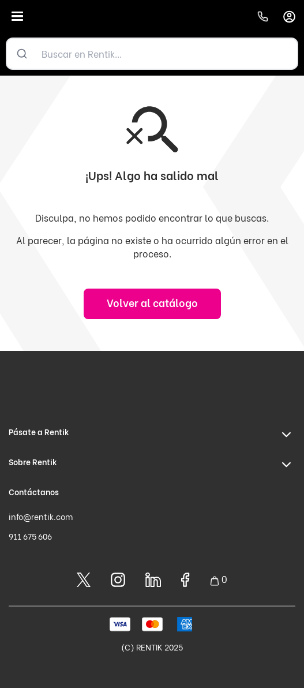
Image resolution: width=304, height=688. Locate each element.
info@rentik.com (41, 516)
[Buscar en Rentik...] (167, 54)
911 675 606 (30, 536)
